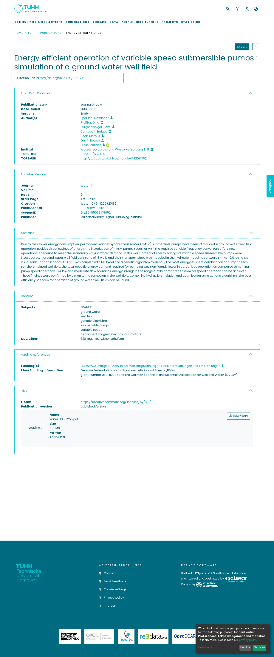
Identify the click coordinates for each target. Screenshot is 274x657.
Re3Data (153, 646)
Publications (77, 22)
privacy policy (248, 640)
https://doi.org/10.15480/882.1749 (60, 78)
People (127, 22)
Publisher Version (33, 174)
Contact (107, 583)
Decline (245, 647)
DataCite (126, 646)
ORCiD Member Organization (99, 646)
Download (238, 416)
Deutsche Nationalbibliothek (70, 646)
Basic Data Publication (37, 93)
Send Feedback (112, 591)
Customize (205, 647)
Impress (107, 615)
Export (224, 47)
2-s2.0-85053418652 (96, 212)
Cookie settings (112, 599)
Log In (247, 8)
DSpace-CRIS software (212, 583)
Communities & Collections (38, 22)
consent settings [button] (28, 491)
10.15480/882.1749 (93, 154)
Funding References (35, 354)
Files (24, 391)
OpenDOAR (185, 646)
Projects (170, 22)
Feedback (270, 186)
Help (237, 8)
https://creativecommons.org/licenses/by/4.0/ (116, 402)
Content (27, 296)
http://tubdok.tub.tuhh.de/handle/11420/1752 (114, 158)
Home (19, 33)
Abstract (27, 233)
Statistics (241, 47)
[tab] (137, 93)
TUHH (32, 33)
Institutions (147, 22)
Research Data (105, 22)
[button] (256, 9)
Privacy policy (111, 607)
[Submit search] (227, 8)
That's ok (259, 647)
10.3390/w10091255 (94, 208)
